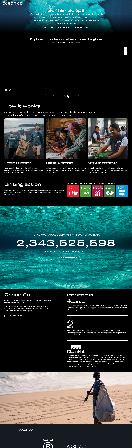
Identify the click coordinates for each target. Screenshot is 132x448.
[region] (66, 69)
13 (14, 194)
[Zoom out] (125, 50)
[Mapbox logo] (9, 90)
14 (19, 194)
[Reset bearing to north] (125, 53)
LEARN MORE (15, 316)
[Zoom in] (125, 48)
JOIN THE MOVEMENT (66, 258)
